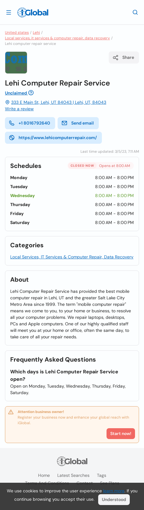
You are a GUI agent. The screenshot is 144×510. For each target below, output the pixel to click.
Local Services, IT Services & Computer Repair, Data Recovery (71, 257)
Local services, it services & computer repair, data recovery (57, 38)
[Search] (135, 12)
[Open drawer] (8, 12)
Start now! (120, 433)
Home (44, 475)
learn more (113, 491)
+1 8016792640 (29, 123)
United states (17, 32)
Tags (101, 475)
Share (123, 58)
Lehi (36, 32)
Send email (77, 123)
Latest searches (73, 475)
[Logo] (32, 12)
